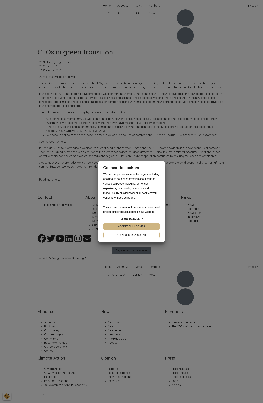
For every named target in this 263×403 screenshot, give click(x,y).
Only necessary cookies (131, 235)
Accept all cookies (131, 226)
